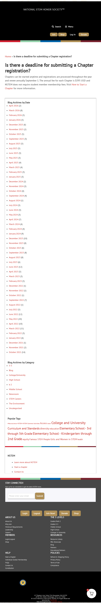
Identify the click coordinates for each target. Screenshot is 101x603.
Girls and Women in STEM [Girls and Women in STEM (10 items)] (63, 439)
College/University (90, 41)
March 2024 (14, 224)
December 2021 (16, 342)
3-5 (10, 365)
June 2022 (13, 314)
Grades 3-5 (54, 523)
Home (8, 56)
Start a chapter (20, 467)
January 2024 (15, 233)
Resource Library (56, 538)
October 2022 (15, 295)
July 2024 (13, 205)
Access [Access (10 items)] (43, 423)
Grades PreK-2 (55, 520)
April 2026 (13, 105)
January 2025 (15, 176)
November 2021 (16, 347)
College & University (57, 532)
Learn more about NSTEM (25, 462)
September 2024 (16, 195)
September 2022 (16, 300)
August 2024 (15, 200)
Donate (64, 512)
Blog (11, 370)
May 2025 (13, 157)
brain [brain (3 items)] (49, 423)
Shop (76, 512)
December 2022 (16, 285)
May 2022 (13, 319)
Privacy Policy (55, 559)
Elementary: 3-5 (28, 41)
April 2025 (13, 162)
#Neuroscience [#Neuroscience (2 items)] (12, 423)
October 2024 (15, 191)
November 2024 (16, 186)
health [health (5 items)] (80, 439)
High (63, 41)
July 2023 (13, 262)
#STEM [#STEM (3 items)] (19, 423)
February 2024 (15, 229)
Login (24, 512)
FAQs (7, 562)
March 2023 (14, 276)
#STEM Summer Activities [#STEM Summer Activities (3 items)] (31, 423)
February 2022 (15, 333)
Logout (37, 512)
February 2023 (15, 281)
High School (14, 379)
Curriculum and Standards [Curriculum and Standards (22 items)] (24, 428)
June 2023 (13, 266)
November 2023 (16, 243)
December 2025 (16, 124)
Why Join (8, 523)
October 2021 (15, 352)
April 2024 (13, 219)
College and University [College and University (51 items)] (68, 422)
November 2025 (16, 129)
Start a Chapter (10, 556)
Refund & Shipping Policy (59, 556)
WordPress (53, 599)
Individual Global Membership (16, 559)
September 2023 (16, 252)
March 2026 (14, 110)
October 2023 (15, 248)
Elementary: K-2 (8, 41)
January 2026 (15, 120)
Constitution (9, 567)
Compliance (54, 564)
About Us (8, 520)
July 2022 (13, 309)
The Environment (16, 403)
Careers (8, 532)
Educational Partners (57, 549)
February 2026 (15, 115)
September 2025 (16, 138)
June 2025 (13, 153)
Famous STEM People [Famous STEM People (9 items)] (39, 439)
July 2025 (13, 148)
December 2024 (16, 181)
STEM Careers (15, 398)
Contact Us (19, 471)
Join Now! (50, 512)
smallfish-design (56, 601)
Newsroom (14, 394)
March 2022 (14, 328)
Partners (53, 547)
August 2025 (15, 143)
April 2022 (13, 323)
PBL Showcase (55, 541)
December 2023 (16, 238)
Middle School (15, 389)
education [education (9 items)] (54, 428)
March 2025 (14, 167)
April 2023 (13, 271)
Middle (43, 41)
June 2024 (13, 210)
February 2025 (15, 172)
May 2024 (13, 214)
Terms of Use (55, 562)
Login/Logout (10, 538)
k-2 (10, 384)
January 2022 (15, 338)
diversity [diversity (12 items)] (44, 428)
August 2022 (15, 304)
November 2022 (16, 290)
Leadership (9, 529)
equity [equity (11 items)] (26, 439)
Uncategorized (15, 408)
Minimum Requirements (13, 526)
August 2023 (15, 257)
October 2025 (15, 134)
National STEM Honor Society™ (43, 9)
